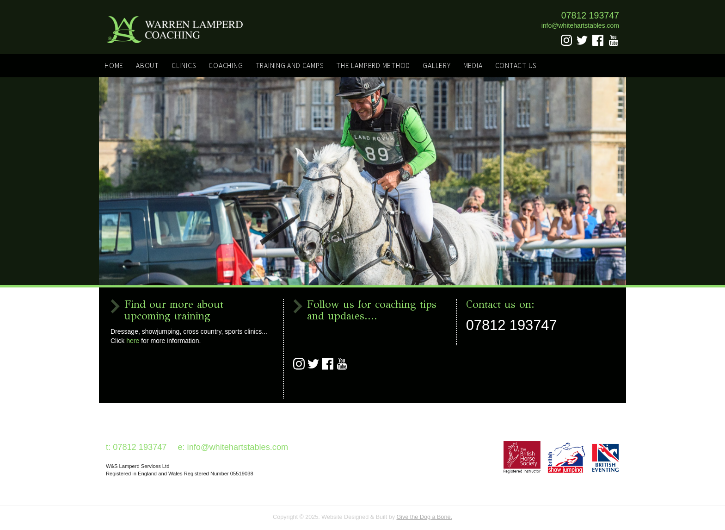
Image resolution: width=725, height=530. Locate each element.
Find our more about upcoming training (173, 310)
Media (473, 65)
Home (113, 65)
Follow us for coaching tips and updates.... (371, 310)
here (132, 340)
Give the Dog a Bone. (424, 517)
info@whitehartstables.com (580, 25)
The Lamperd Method (373, 65)
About (147, 65)
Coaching (226, 65)
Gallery (436, 65)
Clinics (184, 65)
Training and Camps (290, 65)
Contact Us (516, 65)
